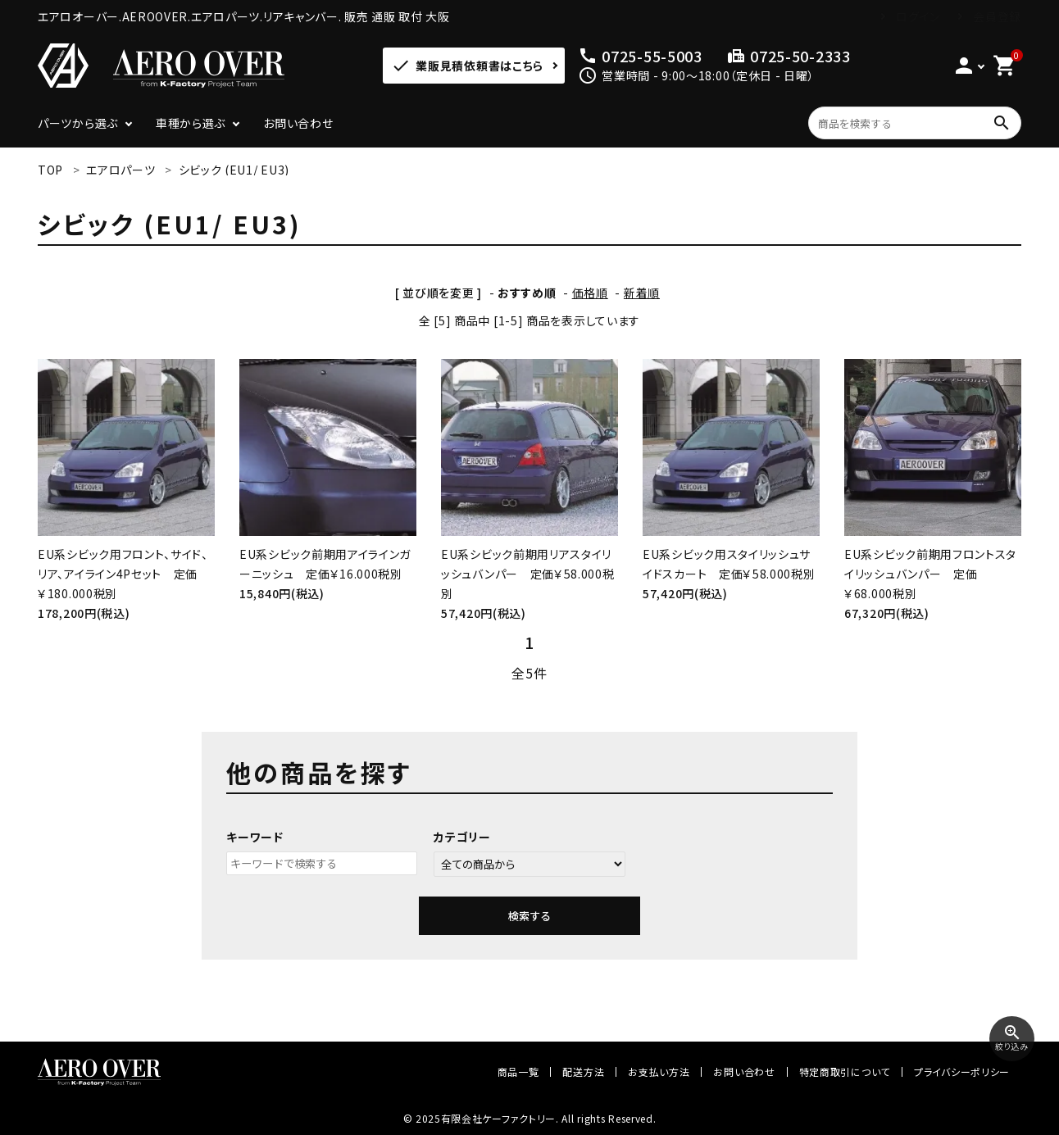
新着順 (642, 292)
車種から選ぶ (190, 123)
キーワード (255, 837)
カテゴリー (462, 837)
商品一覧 (518, 1071)
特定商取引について (844, 1071)
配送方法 (583, 1071)
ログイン (918, 16)
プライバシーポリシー (962, 1071)
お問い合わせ (298, 123)
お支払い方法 (658, 1071)
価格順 (590, 292)
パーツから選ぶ (78, 123)
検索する (529, 916)
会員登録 (997, 16)
